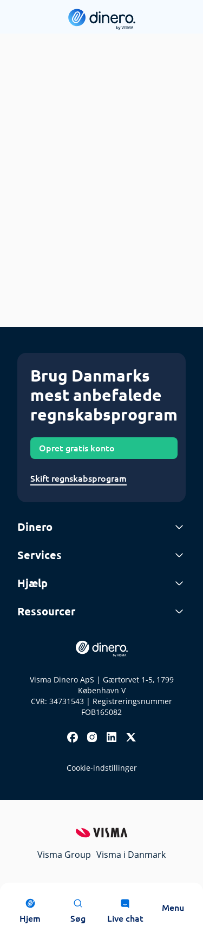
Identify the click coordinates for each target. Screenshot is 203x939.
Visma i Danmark (131, 855)
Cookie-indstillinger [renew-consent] (102, 768)
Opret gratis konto (77, 448)
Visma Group (64, 855)
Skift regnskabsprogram (78, 478)
